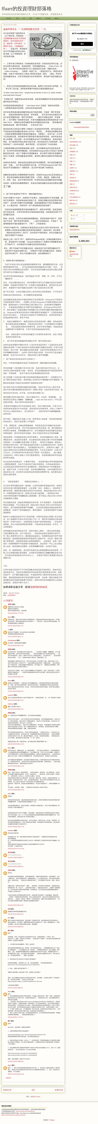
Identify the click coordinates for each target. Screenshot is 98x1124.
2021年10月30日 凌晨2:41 (15, 866)
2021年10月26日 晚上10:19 (16, 766)
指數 (71, 164)
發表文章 (74, 215)
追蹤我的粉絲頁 (38, 587)
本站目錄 (48, 18)
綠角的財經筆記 (75, 229)
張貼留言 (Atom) (35, 1096)
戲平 (9, 930)
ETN (71, 194)
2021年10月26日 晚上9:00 (15, 691)
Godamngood (12, 640)
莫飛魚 (10, 649)
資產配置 (72, 151)
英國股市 (72, 171)
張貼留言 (8, 1078)
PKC (9, 918)
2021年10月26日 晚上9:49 (15, 709)
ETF (24, 18)
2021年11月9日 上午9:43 (15, 1017)
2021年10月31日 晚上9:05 (15, 914)
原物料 (72, 168)
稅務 (71, 184)
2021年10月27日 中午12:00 (16, 848)
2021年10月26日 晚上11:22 (16, 826)
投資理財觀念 (12, 595)
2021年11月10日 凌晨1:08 (15, 1061)
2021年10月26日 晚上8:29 (15, 676)
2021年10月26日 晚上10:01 (16, 744)
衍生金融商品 (74, 197)
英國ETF (38, 18)
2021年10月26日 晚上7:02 (15, 626)
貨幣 (71, 161)
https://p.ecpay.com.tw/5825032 (25, 1111)
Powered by (82, 50)
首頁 (33, 1090)
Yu (8, 629)
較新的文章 (7, 1090)
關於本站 (72, 200)
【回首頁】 (8, 18)
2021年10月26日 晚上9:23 (15, 700)
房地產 (72, 177)
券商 (71, 174)
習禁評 (10, 604)
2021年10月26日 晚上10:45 (16, 790)
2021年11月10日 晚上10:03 (16, 1074)
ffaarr (9, 617)
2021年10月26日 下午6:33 (15, 613)
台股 (71, 158)
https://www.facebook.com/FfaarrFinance (14, 1115)
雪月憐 (10, 852)
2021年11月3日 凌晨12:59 (15, 926)
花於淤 (10, 870)
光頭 (9, 909)
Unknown (11, 704)
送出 (82, 44)
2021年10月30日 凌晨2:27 (15, 857)
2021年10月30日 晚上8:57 (15, 905)
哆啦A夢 (72, 203)
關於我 (57, 18)
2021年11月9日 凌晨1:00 (15, 988)
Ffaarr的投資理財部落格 (81, 127)
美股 (17, 18)
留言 (73, 219)
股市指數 (72, 145)
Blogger (52, 1120)
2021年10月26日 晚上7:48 (15, 645)
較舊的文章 (59, 1090)
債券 (30, 18)
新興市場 (72, 187)
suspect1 (11, 695)
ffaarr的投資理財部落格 (27, 8)
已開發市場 (73, 190)
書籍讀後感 (73, 181)
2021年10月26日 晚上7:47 (15, 636)
